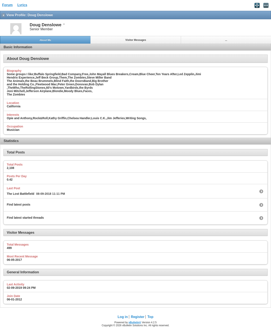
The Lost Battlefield (20, 193)
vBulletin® (135, 322)
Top (150, 317)
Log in (123, 317)
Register (137, 317)
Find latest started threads (25, 217)
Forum (7, 5)
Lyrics (22, 5)
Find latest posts (18, 204)
